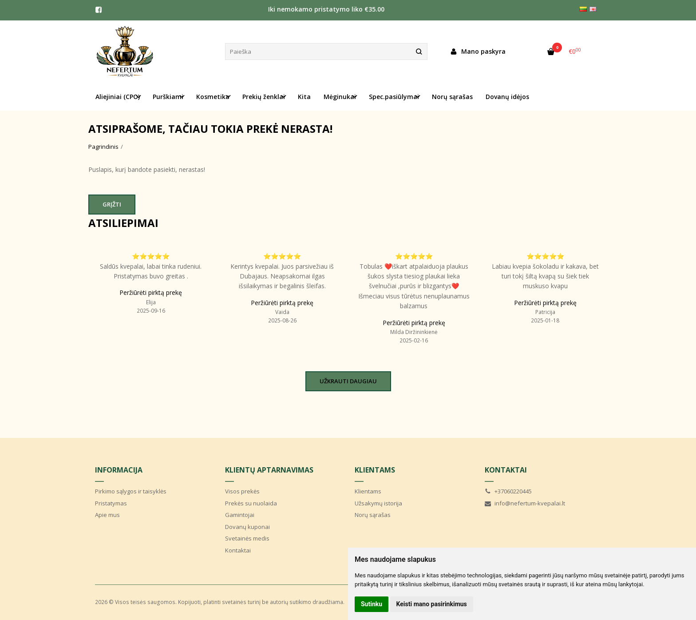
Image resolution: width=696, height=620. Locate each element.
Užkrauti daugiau (348, 381)
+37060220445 (508, 491)
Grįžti (112, 204)
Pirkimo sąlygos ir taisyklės (130, 491)
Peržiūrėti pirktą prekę (150, 292)
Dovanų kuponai (247, 527)
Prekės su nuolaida (251, 503)
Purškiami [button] (168, 96)
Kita (304, 96)
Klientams (375, 470)
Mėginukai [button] (340, 96)
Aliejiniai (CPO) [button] (117, 96)
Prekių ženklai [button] (263, 96)
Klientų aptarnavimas (269, 470)
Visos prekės (242, 491)
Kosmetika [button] (212, 96)
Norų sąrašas (452, 96)
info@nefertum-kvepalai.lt (525, 503)
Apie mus (107, 515)
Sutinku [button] (371, 604)
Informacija (118, 470)
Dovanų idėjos (507, 96)
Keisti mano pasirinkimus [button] (431, 604)
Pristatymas (111, 503)
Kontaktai (238, 550)
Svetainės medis (247, 538)
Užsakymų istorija (378, 503)
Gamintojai (239, 515)
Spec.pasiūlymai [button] (394, 96)
